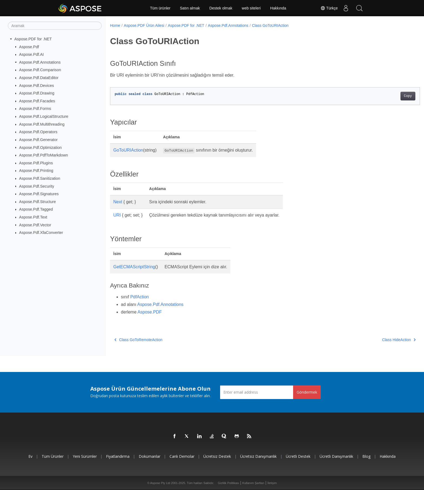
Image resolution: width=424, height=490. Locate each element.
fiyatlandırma (118, 456)
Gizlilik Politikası (228, 483)
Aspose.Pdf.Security (36, 186)
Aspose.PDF (149, 312)
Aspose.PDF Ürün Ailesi (144, 25)
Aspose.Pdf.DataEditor (39, 78)
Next (117, 202)
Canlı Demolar (182, 456)
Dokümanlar (149, 456)
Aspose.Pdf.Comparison (40, 70)
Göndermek (307, 392)
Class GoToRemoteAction (138, 340)
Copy (386, 96)
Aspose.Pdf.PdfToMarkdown (43, 155)
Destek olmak (220, 8)
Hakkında (278, 8)
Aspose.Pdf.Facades (37, 101)
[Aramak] (55, 26)
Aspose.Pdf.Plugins (36, 163)
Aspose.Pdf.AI (31, 54)
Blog (366, 456)
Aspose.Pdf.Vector (35, 225)
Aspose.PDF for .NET (33, 39)
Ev (30, 456)
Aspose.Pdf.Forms (35, 108)
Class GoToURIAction (270, 25)
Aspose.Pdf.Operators (38, 132)
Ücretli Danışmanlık (336, 456)
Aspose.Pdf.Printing (36, 170)
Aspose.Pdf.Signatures (39, 194)
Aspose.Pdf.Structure (37, 202)
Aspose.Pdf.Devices (36, 85)
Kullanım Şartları (253, 483)
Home (115, 25)
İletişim (272, 483)
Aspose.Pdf (29, 46)
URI (117, 215)
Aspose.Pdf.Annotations (40, 62)
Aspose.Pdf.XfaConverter (41, 232)
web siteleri (251, 8)
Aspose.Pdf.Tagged (36, 209)
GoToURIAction (128, 150)
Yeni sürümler (85, 456)
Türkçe (329, 8)
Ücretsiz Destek (217, 456)
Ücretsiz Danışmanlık (258, 456)
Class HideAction (377, 340)
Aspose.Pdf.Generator (38, 140)
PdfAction (139, 297)
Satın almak (190, 8)
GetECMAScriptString (134, 266)
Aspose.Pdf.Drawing (36, 93)
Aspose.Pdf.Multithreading (42, 124)
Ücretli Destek (298, 456)
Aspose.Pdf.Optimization (40, 147)
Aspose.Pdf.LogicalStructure (43, 116)
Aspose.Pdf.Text (33, 217)
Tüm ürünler (160, 8)
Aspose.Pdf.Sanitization (39, 178)
